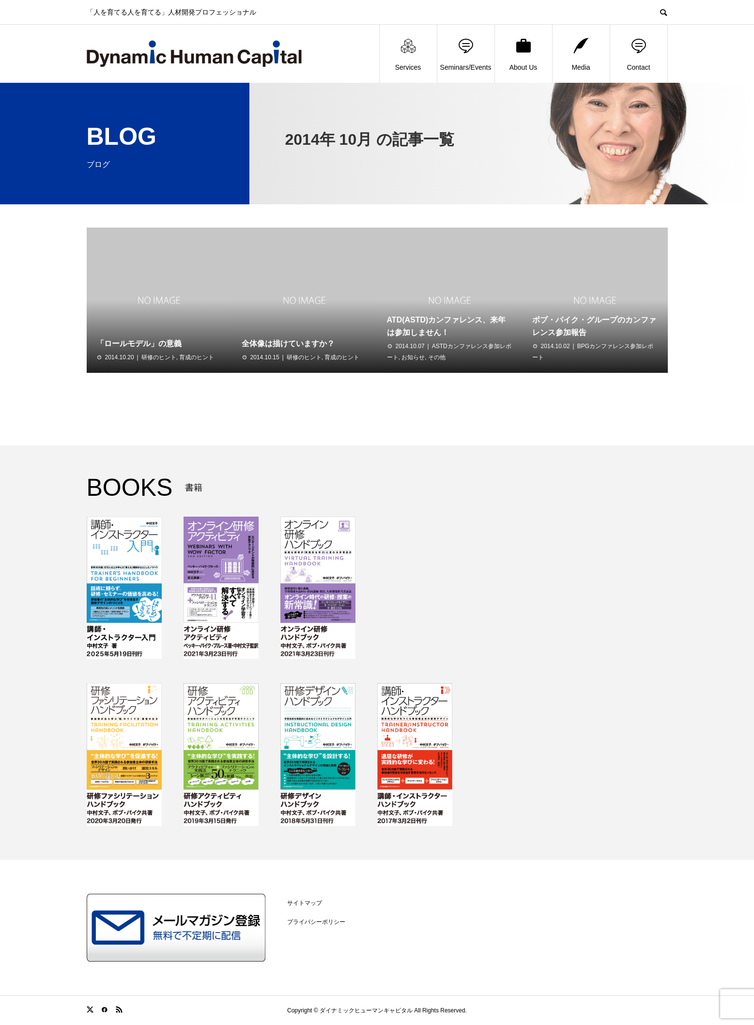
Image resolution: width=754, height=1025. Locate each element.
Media (580, 54)
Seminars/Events (466, 54)
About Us (523, 54)
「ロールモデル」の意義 (139, 343)
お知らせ (413, 357)
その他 (437, 357)
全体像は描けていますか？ (288, 343)
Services (408, 54)
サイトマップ (304, 903)
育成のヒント (196, 357)
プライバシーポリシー (316, 921)
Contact (638, 54)
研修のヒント (158, 357)
